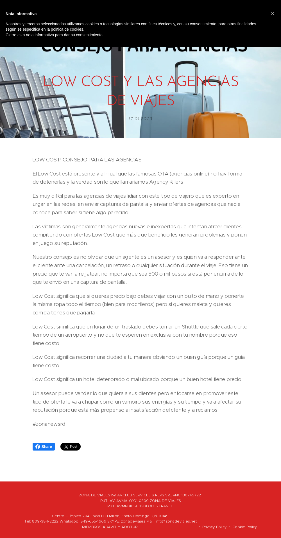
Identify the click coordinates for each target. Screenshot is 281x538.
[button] (272, 13)
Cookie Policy (244, 527)
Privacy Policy (214, 527)
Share (43, 446)
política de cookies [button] (67, 29)
